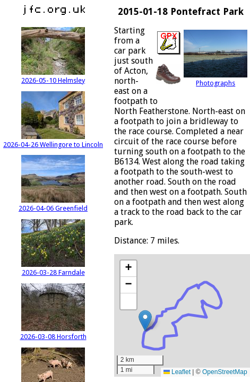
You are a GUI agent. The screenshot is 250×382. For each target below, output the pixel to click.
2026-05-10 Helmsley (53, 76)
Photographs (215, 79)
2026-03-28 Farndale (53, 268)
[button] (145, 321)
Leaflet (177, 372)
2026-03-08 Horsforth (53, 333)
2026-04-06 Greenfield (53, 204)
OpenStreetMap (224, 372)
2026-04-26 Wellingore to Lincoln (53, 141)
